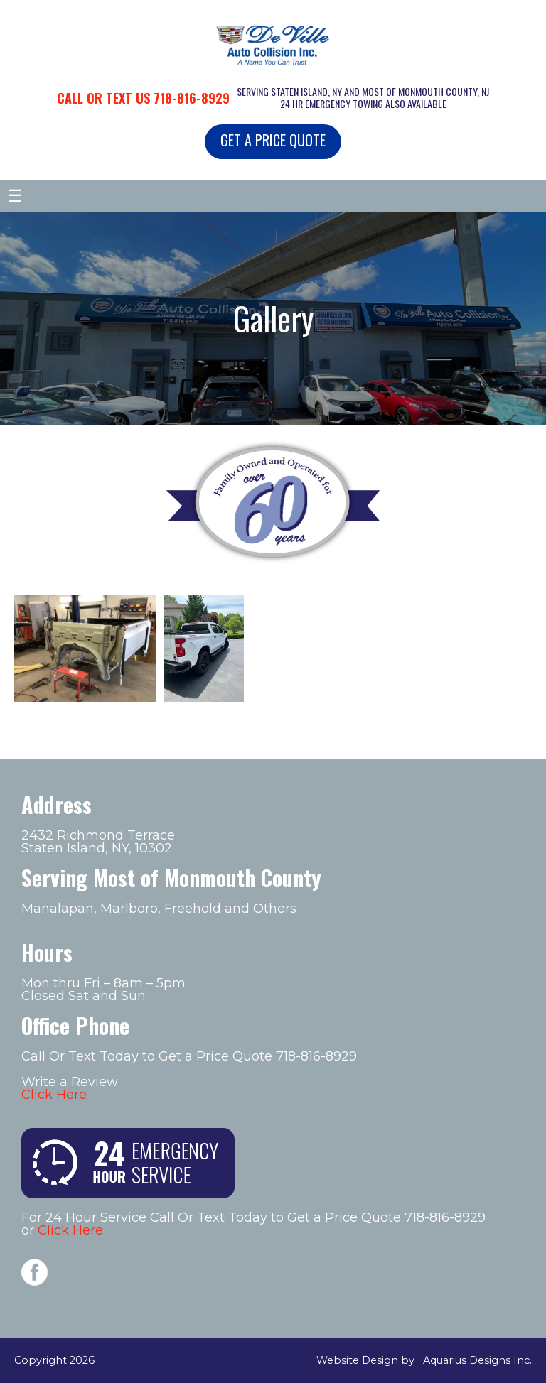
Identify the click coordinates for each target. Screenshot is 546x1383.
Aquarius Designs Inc (476, 1360)
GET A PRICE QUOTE (273, 140)
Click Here (54, 1094)
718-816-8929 (192, 98)
